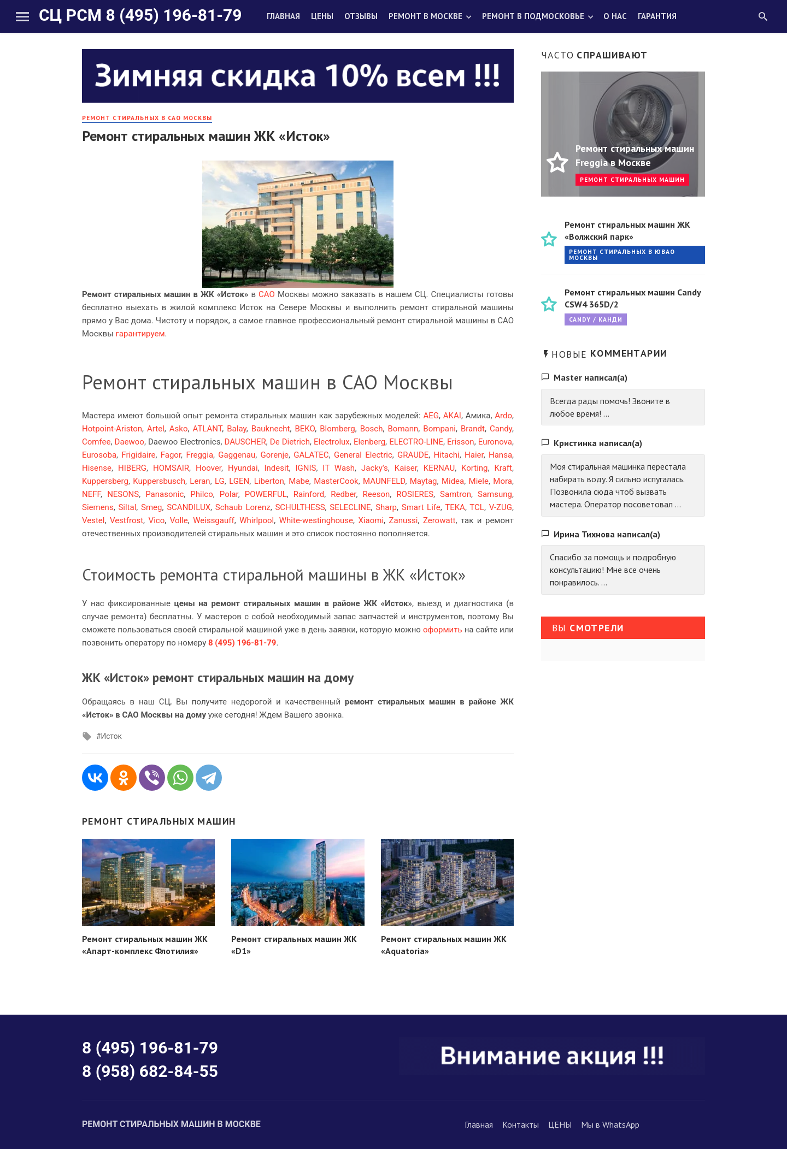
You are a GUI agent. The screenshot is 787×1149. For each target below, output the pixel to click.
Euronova (495, 442)
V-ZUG (500, 507)
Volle (179, 520)
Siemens (98, 507)
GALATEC (310, 455)
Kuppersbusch (159, 481)
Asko (178, 429)
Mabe (299, 481)
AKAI (452, 415)
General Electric (363, 455)
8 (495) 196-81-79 (150, 1047)
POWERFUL (266, 494)
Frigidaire (138, 455)
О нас (615, 16)
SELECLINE (350, 507)
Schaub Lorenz (243, 507)
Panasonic (164, 494)
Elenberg (369, 442)
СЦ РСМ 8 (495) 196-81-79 (140, 15)
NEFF (91, 494)
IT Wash (338, 468)
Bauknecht (270, 429)
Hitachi (447, 455)
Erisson (460, 442)
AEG (431, 415)
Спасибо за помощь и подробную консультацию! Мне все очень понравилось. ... (613, 570)
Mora (502, 481)
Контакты (520, 1124)
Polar (229, 494)
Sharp (386, 507)
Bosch (371, 429)
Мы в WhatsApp (610, 1124)
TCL (476, 507)
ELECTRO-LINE (416, 442)
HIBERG (132, 468)
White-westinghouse (316, 520)
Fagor (171, 455)
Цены (322, 16)
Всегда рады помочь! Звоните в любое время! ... (610, 407)
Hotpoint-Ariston (112, 429)
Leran (200, 481)
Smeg (151, 507)
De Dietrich (290, 442)
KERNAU (439, 468)
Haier (474, 455)
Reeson (376, 494)
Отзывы (361, 16)
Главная (283, 16)
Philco (201, 494)
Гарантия (657, 16)
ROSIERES (414, 494)
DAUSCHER (245, 442)
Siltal (127, 507)
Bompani (439, 429)
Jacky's (374, 468)
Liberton (269, 481)
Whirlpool (256, 520)
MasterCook (336, 481)
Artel (156, 429)
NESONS (123, 494)
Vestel (93, 520)
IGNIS (305, 468)
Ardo (503, 415)
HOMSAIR (171, 468)
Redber (343, 494)
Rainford (309, 494)
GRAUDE (412, 455)
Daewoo (129, 442)
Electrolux (332, 442)
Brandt (473, 429)
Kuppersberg (105, 481)
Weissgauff (213, 520)
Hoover (208, 468)
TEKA (455, 507)
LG (220, 481)
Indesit (276, 468)
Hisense (96, 468)
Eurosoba (99, 455)
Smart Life (421, 507)
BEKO (305, 429)
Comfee (96, 442)
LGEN (239, 481)
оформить (442, 630)
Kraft (503, 468)
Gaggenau (236, 455)
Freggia (199, 455)
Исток (111, 736)
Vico (157, 520)
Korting (474, 468)
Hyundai (243, 468)
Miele (479, 481)
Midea (453, 481)
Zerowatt (439, 520)
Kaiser (406, 468)
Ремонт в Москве (425, 16)
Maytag (423, 481)
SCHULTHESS (300, 507)
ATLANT (207, 429)
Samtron (455, 494)
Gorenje (275, 455)
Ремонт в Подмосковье (533, 16)
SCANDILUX (188, 507)
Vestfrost (126, 520)
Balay (236, 429)
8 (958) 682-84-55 (150, 1071)
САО (267, 294)
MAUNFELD (384, 481)
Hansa (500, 455)
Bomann (403, 429)
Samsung (495, 494)
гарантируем (140, 334)
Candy (501, 429)
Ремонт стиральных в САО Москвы (147, 118)
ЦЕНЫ (560, 1124)
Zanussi (403, 520)
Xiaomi (371, 520)
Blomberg (337, 429)
